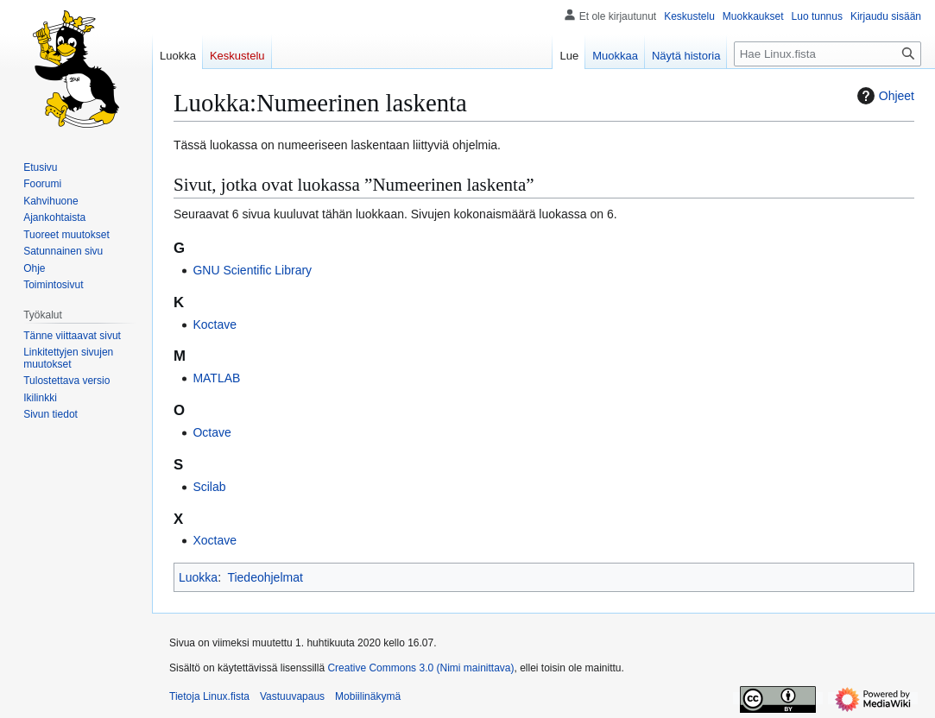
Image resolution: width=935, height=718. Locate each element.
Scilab (209, 487)
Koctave (215, 324)
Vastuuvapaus (292, 696)
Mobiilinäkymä (368, 696)
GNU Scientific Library (252, 270)
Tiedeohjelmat (264, 577)
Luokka (198, 577)
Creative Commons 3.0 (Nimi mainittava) (420, 668)
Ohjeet (883, 95)
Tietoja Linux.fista (209, 696)
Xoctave (215, 540)
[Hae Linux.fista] (827, 53)
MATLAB (216, 378)
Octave (212, 432)
